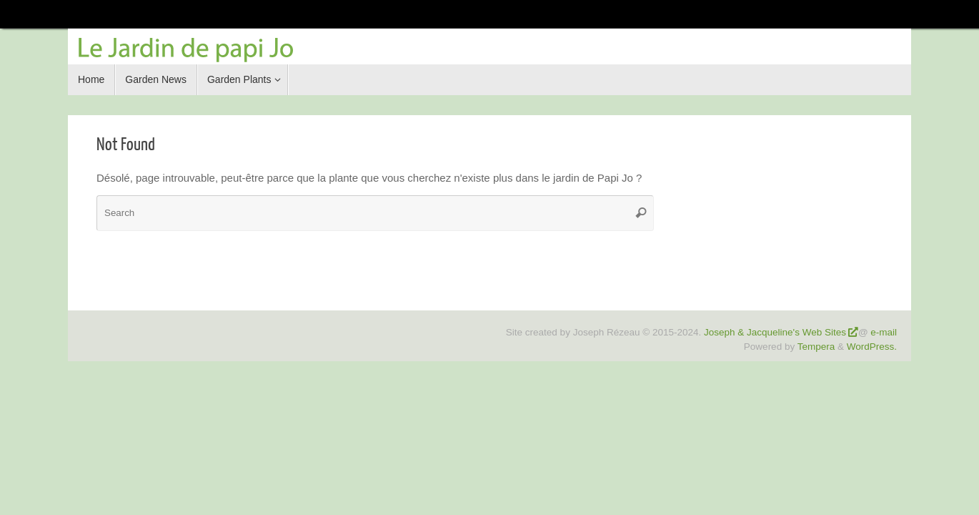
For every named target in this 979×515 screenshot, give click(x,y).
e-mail (883, 332)
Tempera (816, 346)
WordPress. (872, 346)
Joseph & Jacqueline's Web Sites (775, 332)
